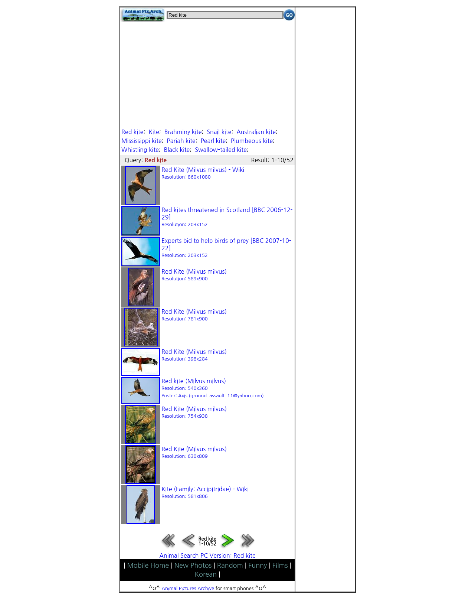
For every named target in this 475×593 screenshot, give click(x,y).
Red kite (132, 132)
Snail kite (219, 132)
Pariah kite (181, 141)
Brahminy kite (183, 132)
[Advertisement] (207, 74)
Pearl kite (213, 141)
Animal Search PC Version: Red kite (207, 555)
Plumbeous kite (252, 141)
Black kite (177, 150)
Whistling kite (140, 150)
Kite (153, 132)
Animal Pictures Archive (188, 588)
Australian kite (256, 132)
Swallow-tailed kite (221, 150)
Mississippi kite (141, 141)
